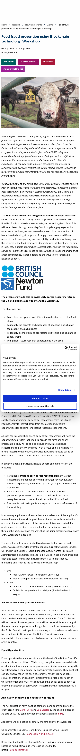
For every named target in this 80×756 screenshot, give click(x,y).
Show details (64, 390)
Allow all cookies (40, 398)
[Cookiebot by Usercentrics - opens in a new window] (64, 348)
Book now (8, 61)
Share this (48, 61)
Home (4, 24)
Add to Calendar (28, 62)
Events (50, 24)
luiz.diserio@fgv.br (18, 749)
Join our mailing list (13, 69)
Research (16, 24)
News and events (33, 24)
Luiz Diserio (43, 709)
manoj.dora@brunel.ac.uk (40, 733)
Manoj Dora (25, 709)
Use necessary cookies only (40, 406)
